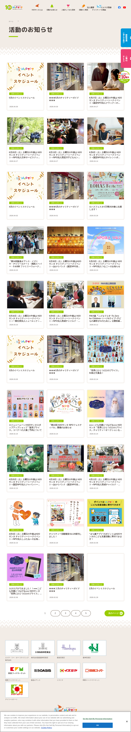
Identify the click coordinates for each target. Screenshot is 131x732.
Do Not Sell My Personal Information (97, 719)
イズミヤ (60, 680)
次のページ (115, 613)
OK (97, 725)
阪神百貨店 (87, 657)
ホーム (11, 21)
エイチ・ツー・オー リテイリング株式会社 (17, 659)
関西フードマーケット (13, 680)
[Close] (127, 721)
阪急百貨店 (61, 657)
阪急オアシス (35, 680)
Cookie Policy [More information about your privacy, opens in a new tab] (46, 728)
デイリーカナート (11, 699)
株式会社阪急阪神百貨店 (39, 657)
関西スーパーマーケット (91, 680)
